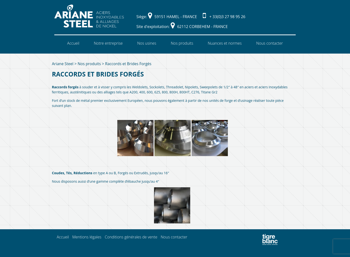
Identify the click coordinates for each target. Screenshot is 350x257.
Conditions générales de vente (131, 237)
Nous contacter (269, 43)
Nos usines (146, 43)
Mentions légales (86, 237)
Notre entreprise (108, 43)
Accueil (73, 43)
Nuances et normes (225, 43)
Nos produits (182, 43)
